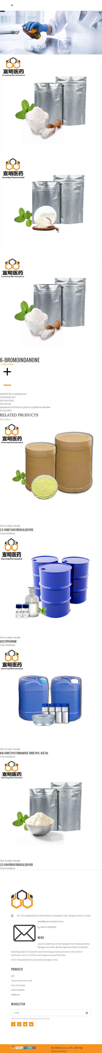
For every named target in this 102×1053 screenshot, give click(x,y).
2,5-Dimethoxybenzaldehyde (16, 529)
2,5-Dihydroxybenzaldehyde (16, 864)
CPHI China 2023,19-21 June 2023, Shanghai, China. (34, 960)
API (13, 976)
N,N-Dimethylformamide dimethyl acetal (24, 753)
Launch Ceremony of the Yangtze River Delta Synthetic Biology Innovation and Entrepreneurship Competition (64, 945)
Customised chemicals (21, 981)
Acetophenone (8, 641)
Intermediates (17, 990)
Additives (15, 994)
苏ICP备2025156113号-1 (63, 1047)
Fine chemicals (18, 985)
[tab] (50, 104)
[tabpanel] (51, 306)
